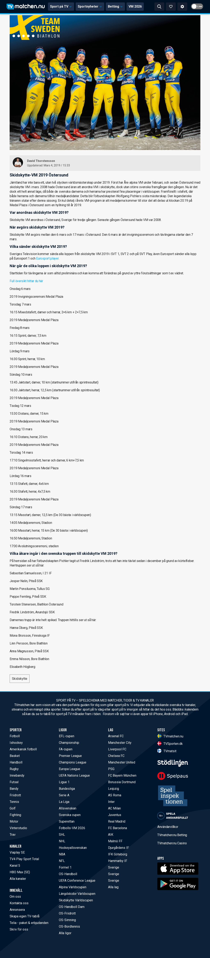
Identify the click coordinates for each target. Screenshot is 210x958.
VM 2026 (135, 6)
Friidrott (15, 795)
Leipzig (113, 789)
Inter (111, 802)
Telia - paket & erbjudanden (29, 923)
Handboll (16, 762)
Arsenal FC (116, 736)
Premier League (70, 756)
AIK (110, 835)
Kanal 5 (15, 866)
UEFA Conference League (77, 880)
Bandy (14, 789)
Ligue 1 (64, 782)
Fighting (15, 815)
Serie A (64, 795)
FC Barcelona (117, 828)
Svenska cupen (70, 815)
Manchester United (121, 762)
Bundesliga (67, 789)
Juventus (114, 815)
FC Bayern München (122, 775)
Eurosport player (47, 258)
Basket (15, 756)
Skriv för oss (19, 929)
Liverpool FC (117, 749)
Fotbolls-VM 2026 (72, 828)
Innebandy (17, 775)
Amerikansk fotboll (23, 749)
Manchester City (119, 743)
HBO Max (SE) (20, 872)
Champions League (72, 762)
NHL (62, 841)
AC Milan (114, 808)
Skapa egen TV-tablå (24, 916)
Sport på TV (61, 6)
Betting (115, 6)
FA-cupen (65, 749)
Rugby (14, 769)
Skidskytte (19, 679)
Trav (13, 835)
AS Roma (114, 795)
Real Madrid (116, 821)
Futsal (14, 782)
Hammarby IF (117, 861)
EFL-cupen (66, 736)
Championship (69, 743)
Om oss (15, 896)
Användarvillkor (167, 827)
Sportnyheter (90, 6)
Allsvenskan (67, 808)
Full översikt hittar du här (26, 281)
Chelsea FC (116, 756)
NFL (62, 861)
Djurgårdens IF (118, 848)
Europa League (69, 769)
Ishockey (16, 743)
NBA (62, 854)
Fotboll (15, 736)
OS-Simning (67, 920)
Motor (14, 821)
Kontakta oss (19, 903)
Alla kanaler (18, 879)
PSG (111, 769)
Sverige (113, 867)
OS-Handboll (68, 874)
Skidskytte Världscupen (76, 900)
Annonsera (17, 910)
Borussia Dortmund (122, 782)
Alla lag (113, 887)
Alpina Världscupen (72, 887)
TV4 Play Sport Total (24, 859)
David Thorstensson (41, 161)
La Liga (64, 802)
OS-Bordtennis (69, 926)
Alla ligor (65, 933)
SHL (62, 835)
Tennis (14, 802)
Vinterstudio (18, 828)
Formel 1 (65, 867)
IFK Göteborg (117, 854)
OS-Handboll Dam (71, 907)
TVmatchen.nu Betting (172, 835)
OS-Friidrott (67, 913)
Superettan (66, 821)
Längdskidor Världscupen (77, 894)
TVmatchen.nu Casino (172, 843)
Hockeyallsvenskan (73, 848)
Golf (13, 808)
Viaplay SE (17, 852)
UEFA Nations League (74, 775)
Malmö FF (115, 841)
